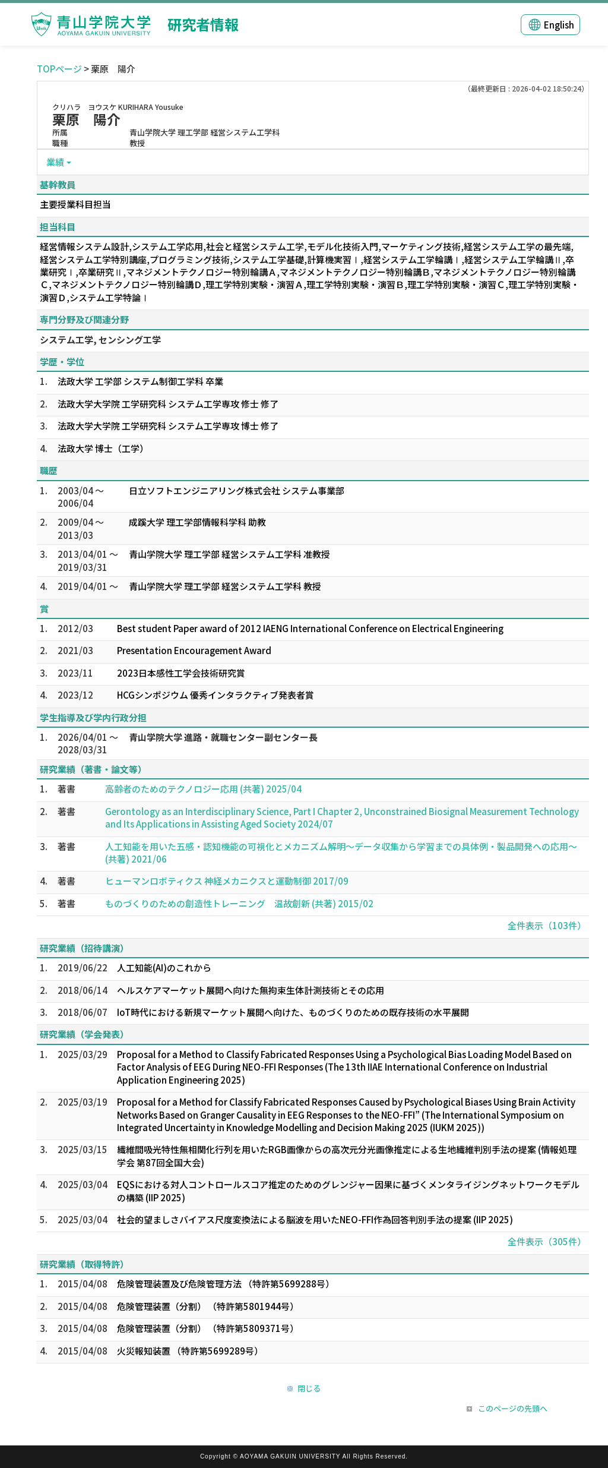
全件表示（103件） (547, 925)
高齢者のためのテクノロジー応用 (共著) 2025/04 (203, 788)
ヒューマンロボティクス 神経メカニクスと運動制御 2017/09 (227, 881)
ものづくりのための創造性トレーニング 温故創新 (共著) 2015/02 (239, 903)
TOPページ (59, 68)
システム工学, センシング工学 (100, 339)
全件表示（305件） (547, 1241)
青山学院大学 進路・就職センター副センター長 (223, 737)
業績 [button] (55, 162)
